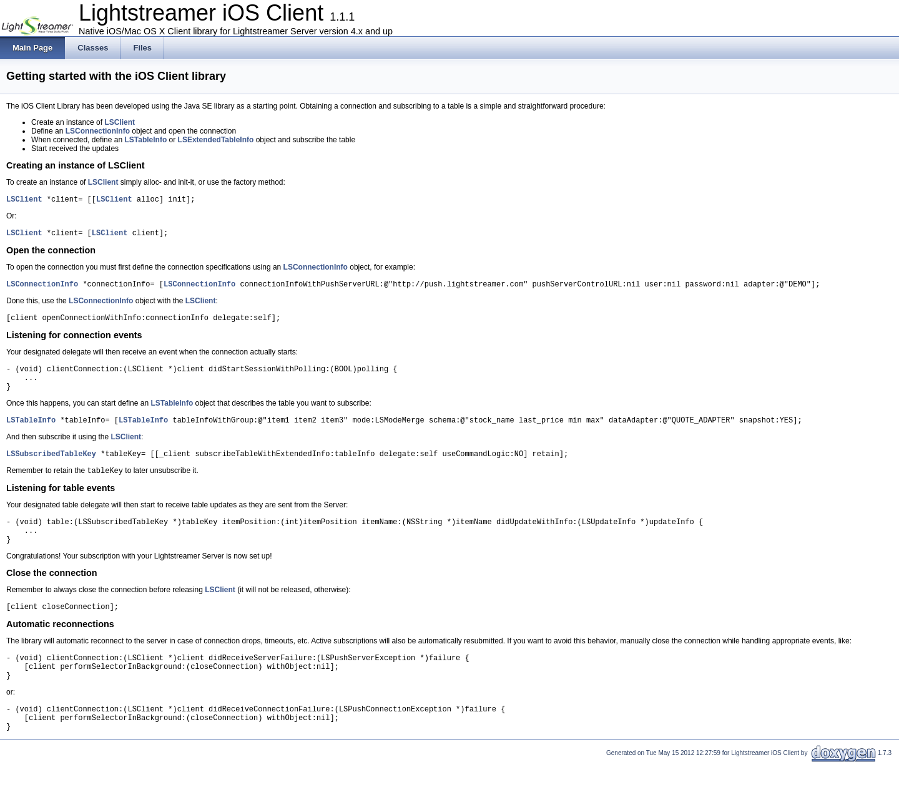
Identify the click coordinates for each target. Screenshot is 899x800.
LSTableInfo (145, 139)
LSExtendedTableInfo (216, 139)
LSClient (119, 122)
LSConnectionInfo (98, 131)
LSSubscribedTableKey (51, 470)
